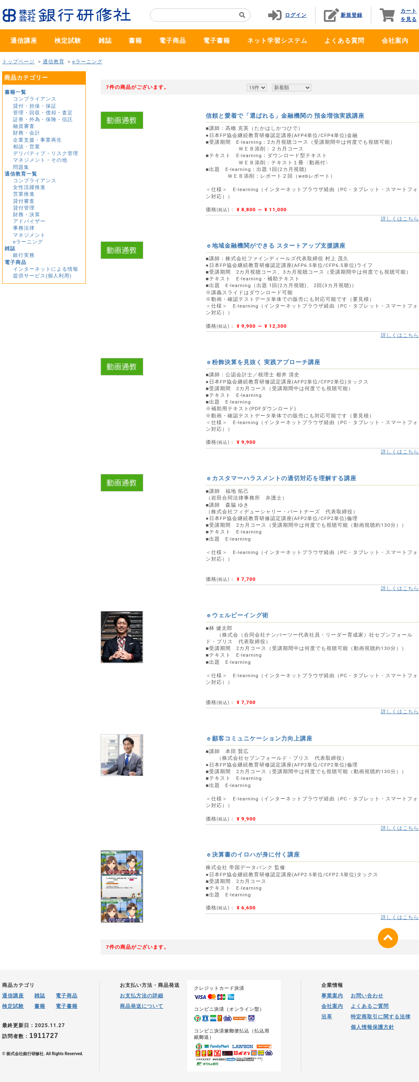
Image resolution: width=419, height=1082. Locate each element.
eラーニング (87, 62)
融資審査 (24, 126)
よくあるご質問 (370, 1006)
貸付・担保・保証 (35, 106)
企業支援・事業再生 (37, 140)
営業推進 (24, 194)
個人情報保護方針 (372, 1027)
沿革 (326, 1017)
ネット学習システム (277, 40)
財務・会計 (26, 133)
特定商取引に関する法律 (381, 1017)
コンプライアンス (35, 99)
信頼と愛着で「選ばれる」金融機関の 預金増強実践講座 (285, 115)
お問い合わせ (367, 996)
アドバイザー (29, 221)
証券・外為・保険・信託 (43, 119)
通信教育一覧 (21, 174)
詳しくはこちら (400, 219)
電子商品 (172, 40)
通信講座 (23, 40)
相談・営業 (26, 147)
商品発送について (141, 1006)
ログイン (296, 15)
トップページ (18, 62)
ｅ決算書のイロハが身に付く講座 (253, 854)
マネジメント (29, 235)
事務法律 (24, 228)
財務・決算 (26, 214)
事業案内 (332, 996)
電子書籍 (216, 40)
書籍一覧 (15, 92)
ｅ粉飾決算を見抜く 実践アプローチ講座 (263, 362)
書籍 (135, 40)
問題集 (21, 167)
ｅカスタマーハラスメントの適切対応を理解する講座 (281, 478)
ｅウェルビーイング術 (237, 615)
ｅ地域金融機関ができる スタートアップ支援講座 (276, 245)
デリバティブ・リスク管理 (45, 153)
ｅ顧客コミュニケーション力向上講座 (259, 738)
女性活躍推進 (29, 187)
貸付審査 (24, 201)
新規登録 (351, 15)
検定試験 (67, 40)
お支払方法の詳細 (141, 996)
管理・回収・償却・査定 (43, 113)
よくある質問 (344, 40)
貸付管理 (24, 208)
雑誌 (105, 40)
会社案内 (395, 40)
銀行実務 (24, 255)
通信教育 (54, 62)
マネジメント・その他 (40, 160)
